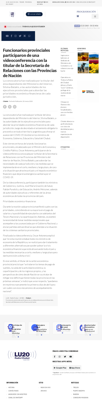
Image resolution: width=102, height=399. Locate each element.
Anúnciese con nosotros (17, 394)
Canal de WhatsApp (15, 398)
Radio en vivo (45, 387)
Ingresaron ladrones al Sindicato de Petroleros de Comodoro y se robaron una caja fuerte (67, 63)
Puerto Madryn (79, 391)
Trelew (76, 387)
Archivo (44, 391)
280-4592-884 (63, 2)
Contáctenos (13, 391)
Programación (86, 12)
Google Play (60, 368)
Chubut (5, 101)
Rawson (76, 394)
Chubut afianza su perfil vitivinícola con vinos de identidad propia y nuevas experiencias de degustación (67, 129)
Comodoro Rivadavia (80, 398)
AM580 (35, 14)
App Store (74, 368)
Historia (11, 387)
